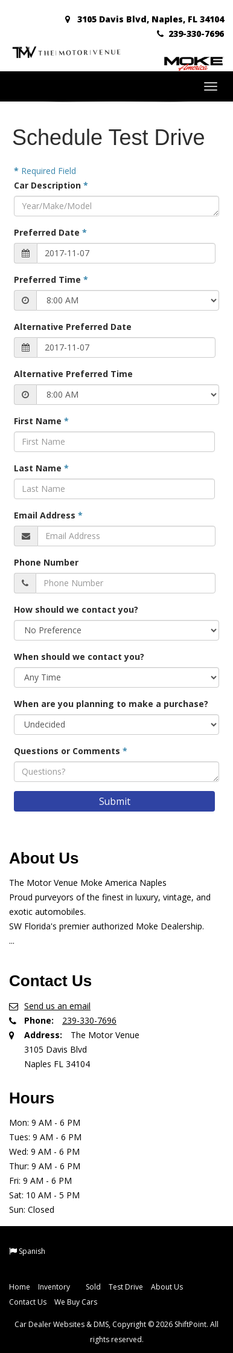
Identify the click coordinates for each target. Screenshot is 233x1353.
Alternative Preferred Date (73, 326)
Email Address (48, 515)
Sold (93, 1287)
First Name (41, 421)
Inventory (58, 1287)
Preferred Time (51, 279)
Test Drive (126, 1287)
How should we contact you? (76, 609)
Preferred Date (50, 232)
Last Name (41, 468)
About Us (167, 1287)
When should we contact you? (79, 656)
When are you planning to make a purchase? (111, 703)
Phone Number (46, 562)
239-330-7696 (190, 33)
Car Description (51, 185)
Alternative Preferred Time (73, 373)
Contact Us (27, 1302)
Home (19, 1287)
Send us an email (57, 1006)
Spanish (32, 1251)
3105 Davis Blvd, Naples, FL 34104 (144, 19)
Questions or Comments (70, 751)
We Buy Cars (75, 1302)
